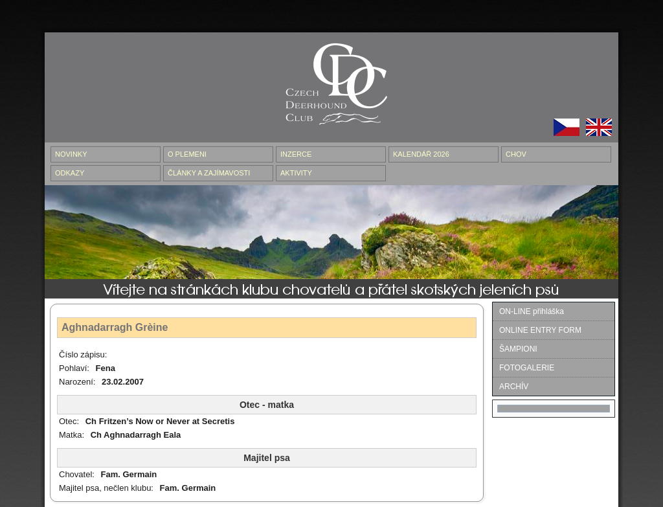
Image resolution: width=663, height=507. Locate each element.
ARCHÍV (513, 386)
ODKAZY (69, 173)
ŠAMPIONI (518, 349)
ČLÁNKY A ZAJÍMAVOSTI (209, 173)
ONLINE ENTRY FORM (540, 330)
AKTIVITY (296, 173)
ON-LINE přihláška (531, 311)
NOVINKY (71, 154)
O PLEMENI (187, 154)
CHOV (516, 154)
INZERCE (295, 154)
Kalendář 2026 (421, 154)
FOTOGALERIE (526, 367)
